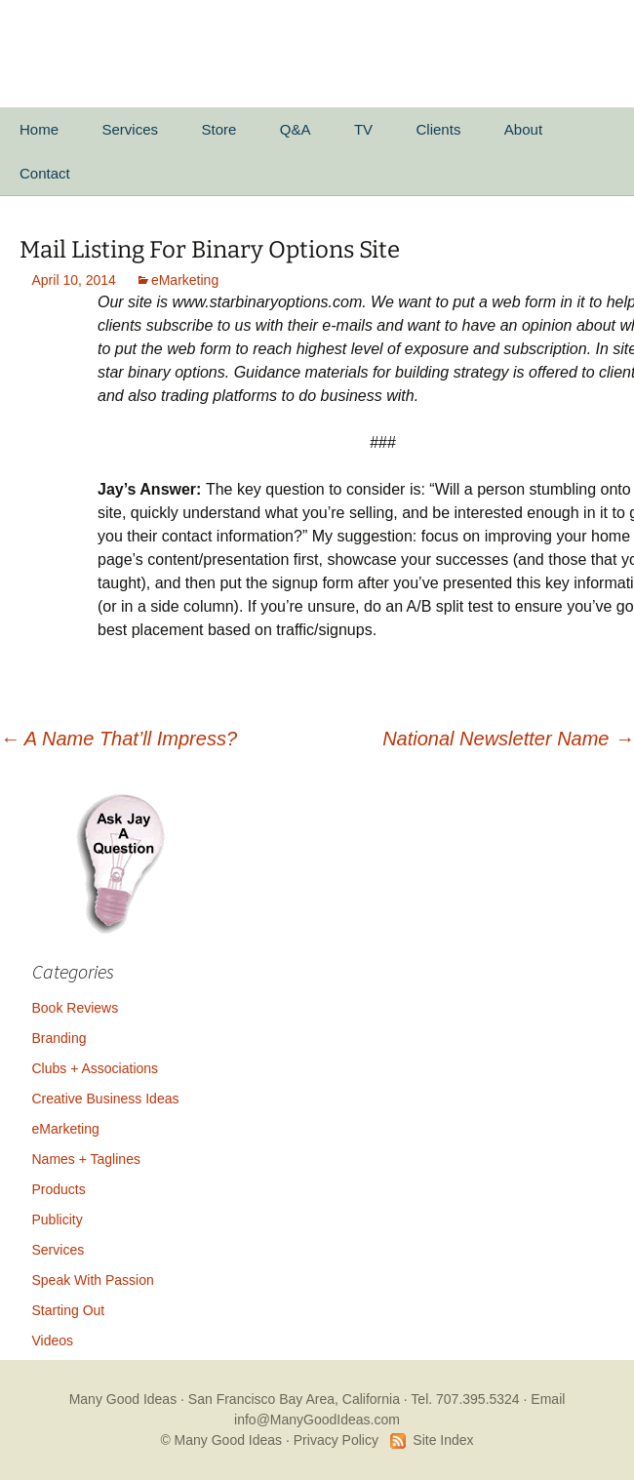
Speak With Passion (93, 1280)
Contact (45, 173)
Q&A (295, 129)
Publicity (57, 1219)
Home (39, 129)
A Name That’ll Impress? (118, 738)
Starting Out (68, 1310)
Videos (53, 1340)
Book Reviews (75, 1008)
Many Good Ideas (123, 1399)
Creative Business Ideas (105, 1098)
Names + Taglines (86, 1159)
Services (129, 129)
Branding (59, 1038)
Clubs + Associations (95, 1068)
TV (363, 129)
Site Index (443, 1440)
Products (59, 1189)
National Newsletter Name (508, 738)
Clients (438, 129)
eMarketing (184, 280)
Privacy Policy (336, 1440)
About (523, 129)
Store (218, 129)
